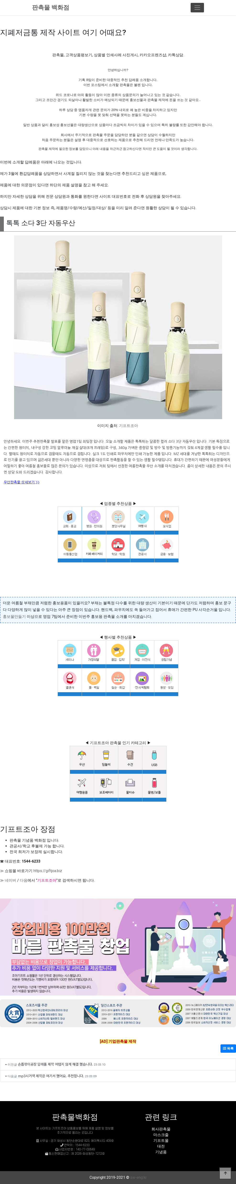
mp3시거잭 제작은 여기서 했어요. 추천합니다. (51, 1075)
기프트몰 (161, 1140)
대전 (161, 1146)
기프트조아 (128, 425)
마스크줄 (161, 1135)
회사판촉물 (161, 1129)
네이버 (10, 880)
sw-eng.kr (138, 1177)
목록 (228, 1048)
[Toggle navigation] (197, 7)
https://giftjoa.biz (47, 871)
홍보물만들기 (14, 616)
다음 (23, 880)
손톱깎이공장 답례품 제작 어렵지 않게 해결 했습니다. (55, 1064)
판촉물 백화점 (50, 7)
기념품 (161, 1152)
